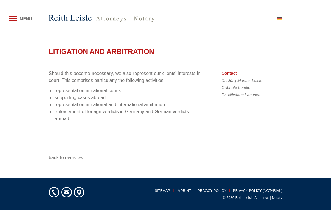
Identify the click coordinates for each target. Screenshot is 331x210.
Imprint (184, 191)
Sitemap (162, 191)
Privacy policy (212, 191)
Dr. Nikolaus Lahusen (241, 94)
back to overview (66, 157)
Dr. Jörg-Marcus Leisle (242, 80)
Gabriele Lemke (236, 87)
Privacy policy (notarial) (257, 191)
